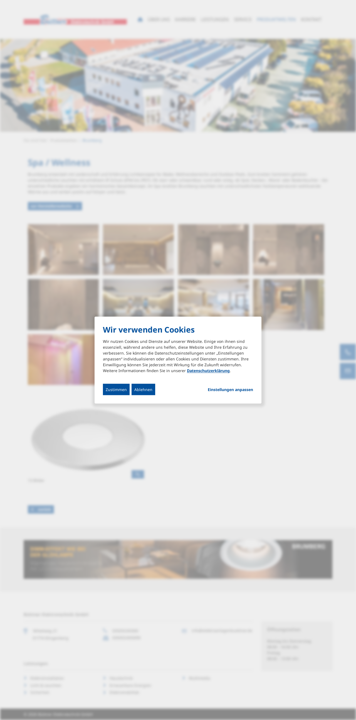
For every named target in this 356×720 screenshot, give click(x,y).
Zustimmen (116, 389)
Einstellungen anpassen (230, 389)
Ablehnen (143, 389)
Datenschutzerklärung (208, 370)
